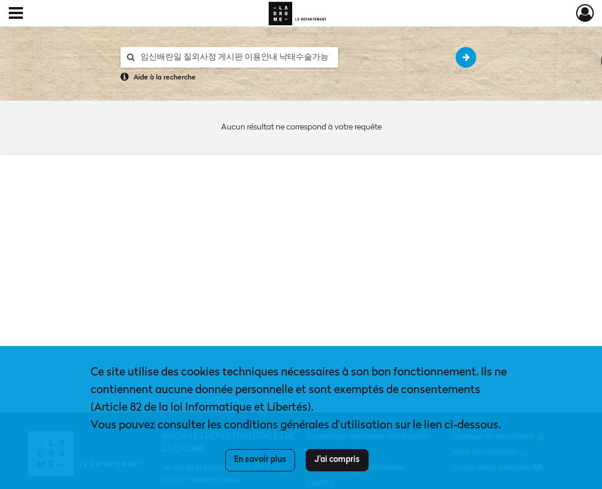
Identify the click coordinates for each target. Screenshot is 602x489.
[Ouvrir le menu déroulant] (16, 14)
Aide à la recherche (164, 77)
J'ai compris (337, 459)
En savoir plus (260, 459)
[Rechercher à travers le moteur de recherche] (235, 57)
